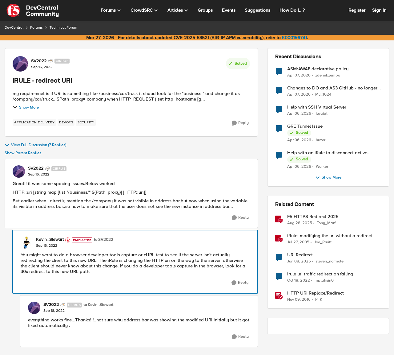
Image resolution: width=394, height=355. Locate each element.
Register (356, 10)
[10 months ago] (299, 223)
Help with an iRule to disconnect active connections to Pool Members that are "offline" (327, 152)
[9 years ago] (299, 299)
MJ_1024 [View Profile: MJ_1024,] (323, 94)
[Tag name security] (86, 122)
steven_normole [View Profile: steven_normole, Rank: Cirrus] (330, 261)
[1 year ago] (299, 261)
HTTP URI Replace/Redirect (315, 293)
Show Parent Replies (23, 153)
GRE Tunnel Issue (305, 126)
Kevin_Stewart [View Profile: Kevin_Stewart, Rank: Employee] (50, 239)
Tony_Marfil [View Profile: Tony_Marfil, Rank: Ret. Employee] (327, 223)
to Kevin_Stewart (98, 305)
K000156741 (294, 37)
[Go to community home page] (33, 10)
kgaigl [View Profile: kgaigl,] (322, 113)
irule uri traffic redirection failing (320, 274)
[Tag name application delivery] (34, 122)
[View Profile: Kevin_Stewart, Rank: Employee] (27, 243)
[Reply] (240, 123)
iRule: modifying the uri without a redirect (329, 235)
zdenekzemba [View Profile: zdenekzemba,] (327, 75)
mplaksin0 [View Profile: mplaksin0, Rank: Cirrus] (324, 280)
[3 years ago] (298, 280)
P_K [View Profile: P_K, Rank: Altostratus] (318, 299)
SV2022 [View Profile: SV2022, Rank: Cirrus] (38, 61)
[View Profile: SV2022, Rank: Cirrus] (20, 64)
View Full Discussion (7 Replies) (35, 145)
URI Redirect (300, 255)
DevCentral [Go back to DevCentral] (14, 27)
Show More (26, 107)
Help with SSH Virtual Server (316, 107)
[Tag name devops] (66, 122)
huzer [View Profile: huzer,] (320, 140)
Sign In (379, 10)
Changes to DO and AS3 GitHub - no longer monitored (332, 88)
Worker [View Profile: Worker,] (322, 166)
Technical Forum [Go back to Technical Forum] (63, 27)
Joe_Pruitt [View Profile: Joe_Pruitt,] (323, 242)
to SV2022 (103, 239)
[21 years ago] (298, 242)
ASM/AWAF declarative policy (317, 69)
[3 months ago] (299, 75)
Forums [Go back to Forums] (36, 27)
